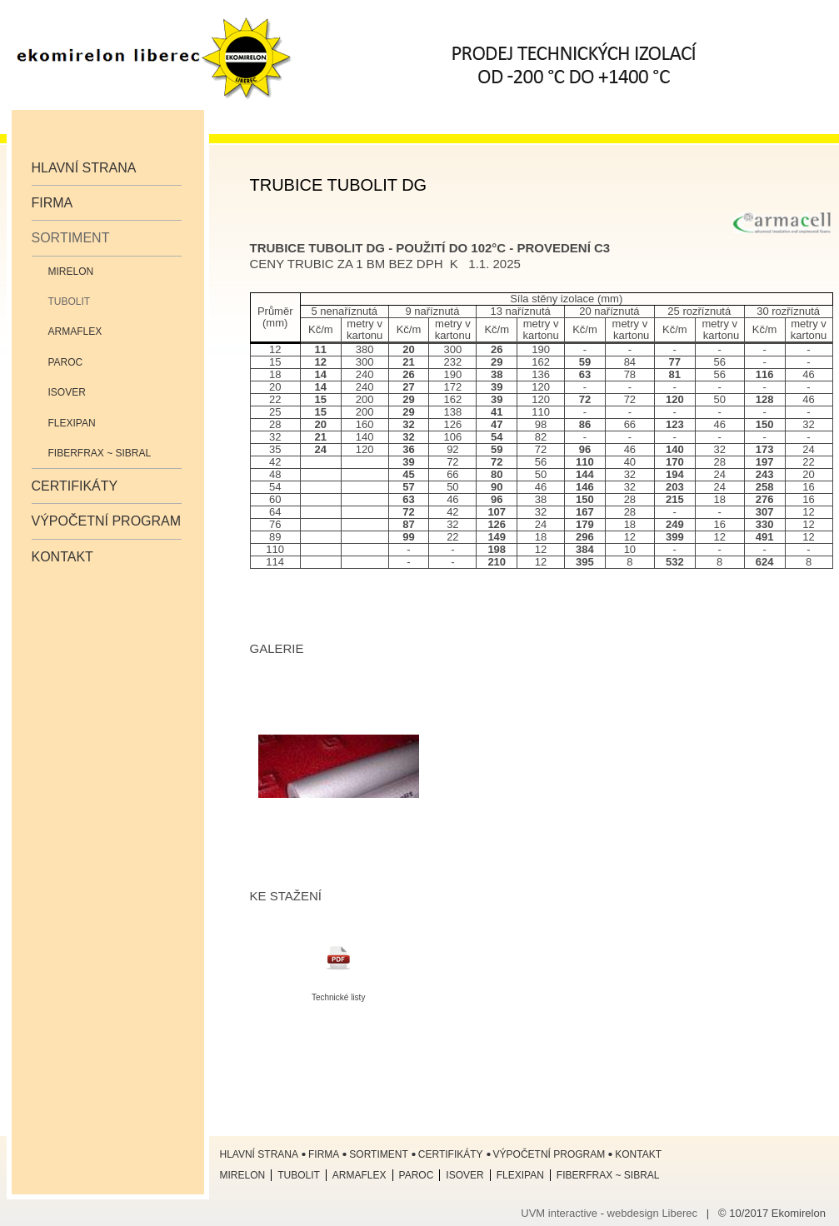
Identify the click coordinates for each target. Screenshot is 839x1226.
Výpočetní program (107, 521)
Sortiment (71, 238)
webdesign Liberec (652, 1213)
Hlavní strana (84, 168)
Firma (52, 203)
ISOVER (67, 392)
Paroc (65, 362)
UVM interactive (559, 1213)
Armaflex (75, 331)
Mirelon (71, 271)
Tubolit (69, 301)
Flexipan (72, 423)
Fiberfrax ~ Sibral (100, 453)
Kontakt (62, 557)
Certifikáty (75, 486)
